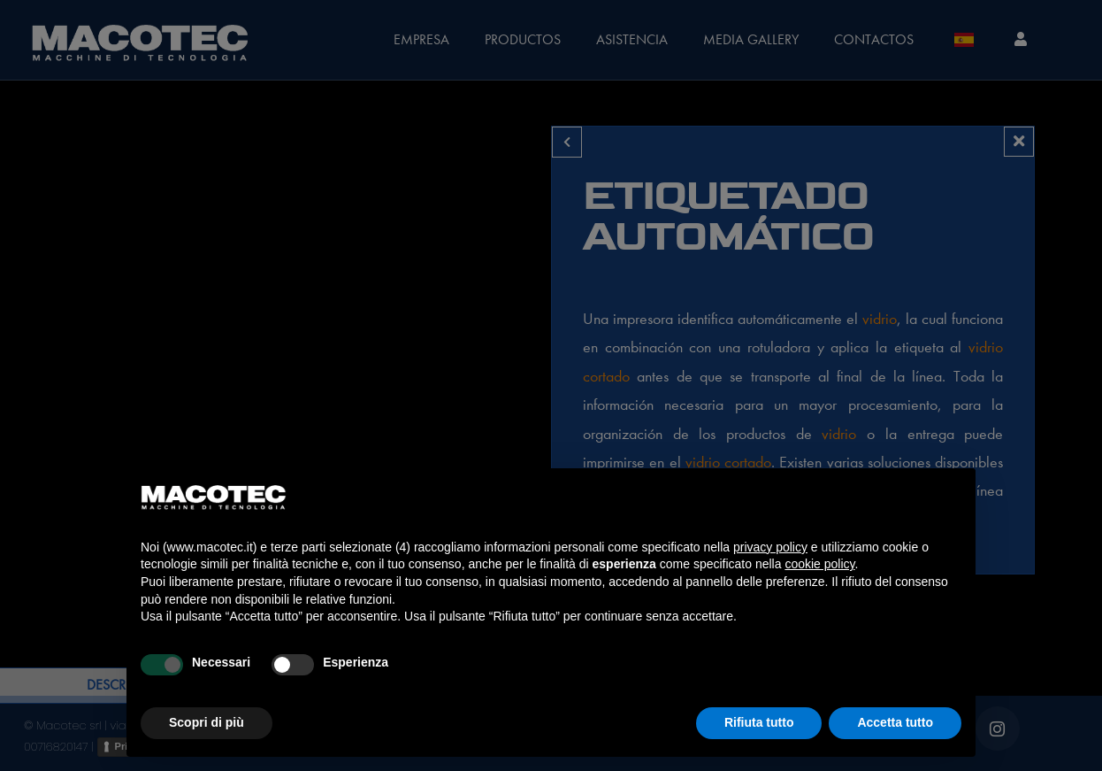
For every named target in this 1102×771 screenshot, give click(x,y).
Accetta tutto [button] (895, 722)
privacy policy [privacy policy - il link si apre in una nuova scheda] (770, 547)
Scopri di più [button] (206, 722)
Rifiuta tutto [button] (759, 722)
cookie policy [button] (819, 564)
